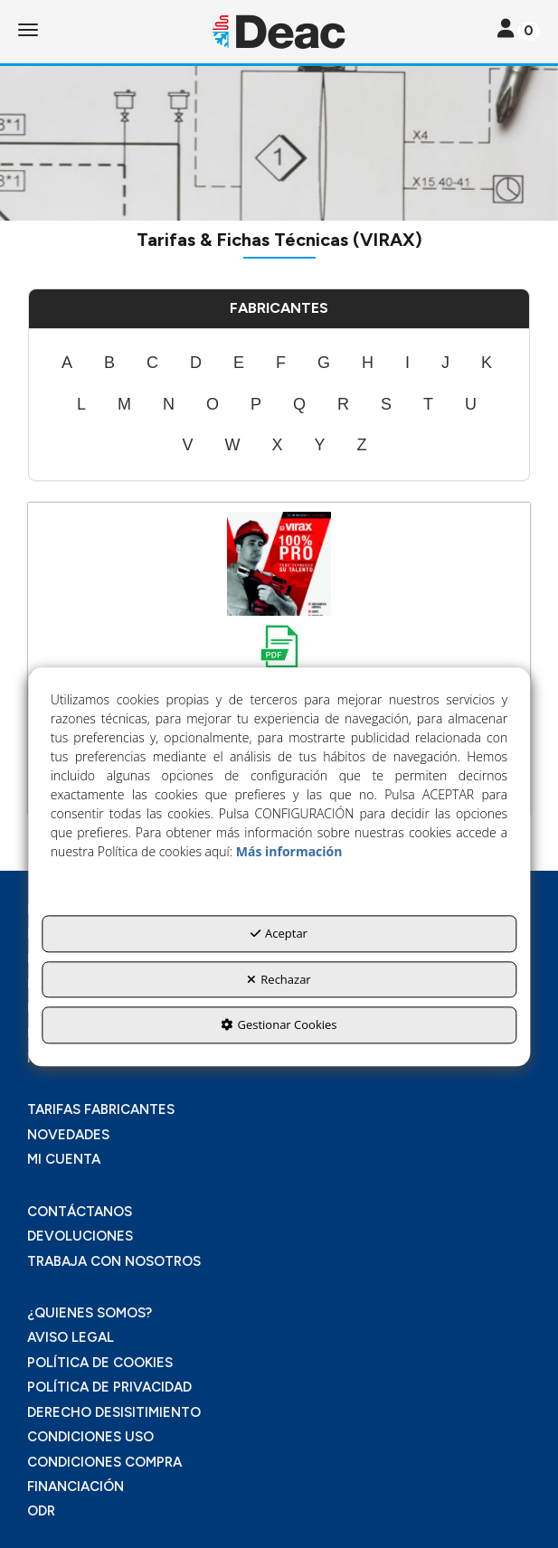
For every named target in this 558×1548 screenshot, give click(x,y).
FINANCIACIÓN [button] (75, 1486)
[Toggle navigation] (518, 30)
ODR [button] (41, 1511)
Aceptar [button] (279, 933)
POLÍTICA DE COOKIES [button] (100, 1362)
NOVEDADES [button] (68, 1135)
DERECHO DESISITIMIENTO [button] (114, 1412)
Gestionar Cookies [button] (278, 1025)
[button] (279, 32)
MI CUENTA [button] (63, 1159)
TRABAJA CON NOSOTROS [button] (114, 1261)
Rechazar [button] (278, 979)
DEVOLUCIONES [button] (80, 1236)
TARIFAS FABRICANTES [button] (101, 1109)
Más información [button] (289, 851)
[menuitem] (67, 363)
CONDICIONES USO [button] (90, 1437)
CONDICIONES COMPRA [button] (104, 1462)
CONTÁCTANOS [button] (79, 1211)
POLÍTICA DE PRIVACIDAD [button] (109, 1387)
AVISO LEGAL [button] (70, 1337)
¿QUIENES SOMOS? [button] (89, 1313)
